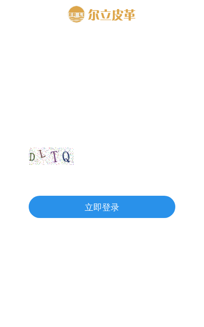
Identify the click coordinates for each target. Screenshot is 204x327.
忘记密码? (154, 181)
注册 (40, 181)
